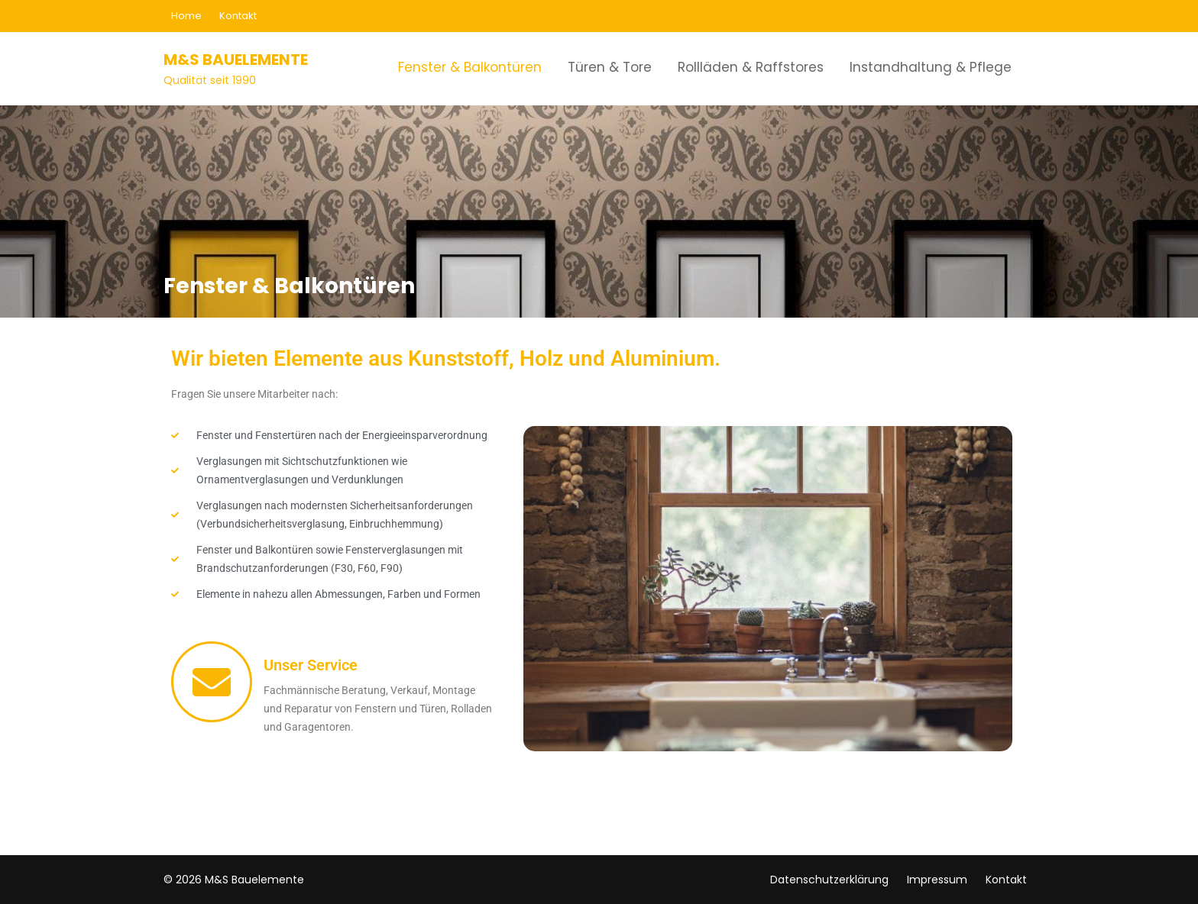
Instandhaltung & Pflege (931, 67)
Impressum (937, 879)
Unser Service (311, 665)
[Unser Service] (211, 681)
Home (186, 15)
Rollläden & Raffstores (751, 67)
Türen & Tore (610, 67)
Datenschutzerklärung (829, 879)
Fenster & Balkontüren (470, 67)
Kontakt (238, 15)
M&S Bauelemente (236, 59)
